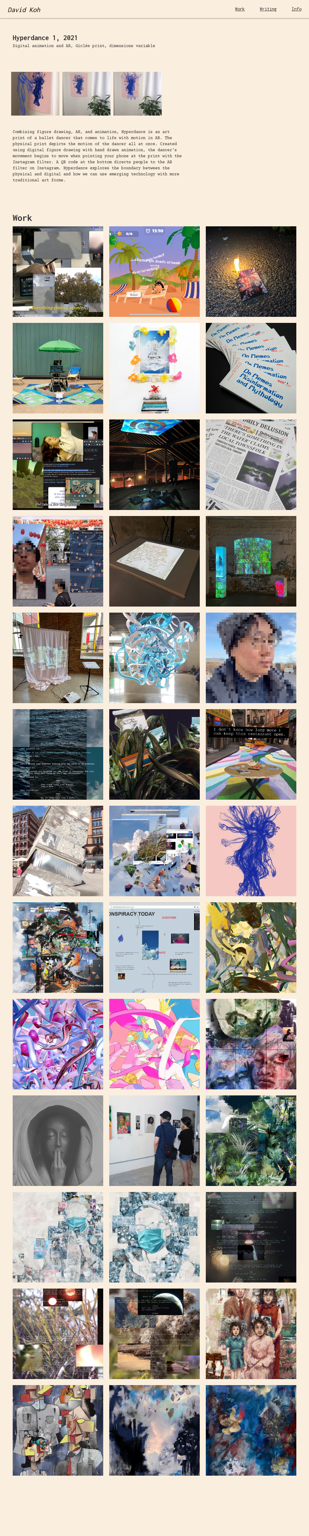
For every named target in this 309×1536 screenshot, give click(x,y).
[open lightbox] (82, 55)
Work (240, 8)
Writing (268, 8)
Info (296, 8)
